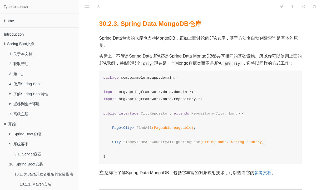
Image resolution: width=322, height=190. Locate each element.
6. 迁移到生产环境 (24, 104)
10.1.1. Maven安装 (35, 184)
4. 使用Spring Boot (25, 84)
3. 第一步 (17, 74)
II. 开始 (10, 124)
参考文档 (262, 172)
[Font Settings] (98, 6)
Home (9, 21)
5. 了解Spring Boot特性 (28, 94)
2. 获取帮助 (18, 64)
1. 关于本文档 (20, 54)
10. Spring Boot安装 (26, 164)
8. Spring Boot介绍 (25, 134)
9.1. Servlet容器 (27, 154)
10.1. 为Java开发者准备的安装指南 (43, 174)
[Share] (303, 6)
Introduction (14, 34)
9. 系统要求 (18, 144)
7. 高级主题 (18, 114)
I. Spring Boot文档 (19, 44)
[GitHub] (314, 6)
